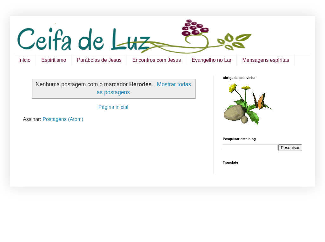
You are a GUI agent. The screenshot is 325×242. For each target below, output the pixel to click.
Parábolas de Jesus (99, 60)
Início (24, 60)
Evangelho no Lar (211, 60)
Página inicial (113, 107)
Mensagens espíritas (265, 60)
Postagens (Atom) (63, 119)
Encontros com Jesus (156, 60)
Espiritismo (53, 60)
